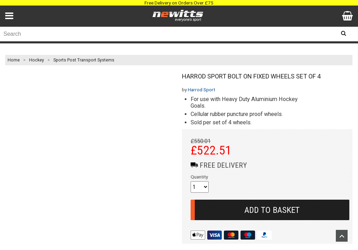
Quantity (199, 177)
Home (14, 60)
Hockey (36, 60)
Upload (342, 236)
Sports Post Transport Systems (83, 60)
